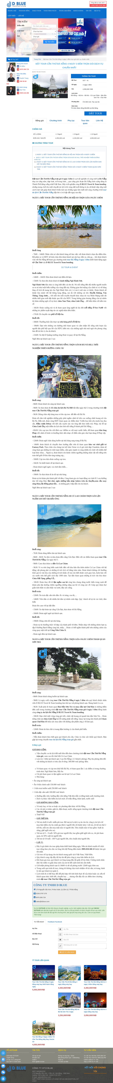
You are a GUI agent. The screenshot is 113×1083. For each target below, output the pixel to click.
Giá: (73, 89)
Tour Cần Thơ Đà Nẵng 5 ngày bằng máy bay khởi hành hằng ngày (43, 984)
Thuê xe (60, 1059)
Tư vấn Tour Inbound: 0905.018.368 (95, 1057)
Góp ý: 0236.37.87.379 (91, 1061)
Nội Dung (35, 944)
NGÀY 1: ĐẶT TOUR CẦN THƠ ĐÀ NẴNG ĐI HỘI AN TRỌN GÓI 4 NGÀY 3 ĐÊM (66, 154)
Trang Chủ (12, 11)
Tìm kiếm (49, 42)
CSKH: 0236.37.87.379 (91, 1059)
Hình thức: (75, 106)
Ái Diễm (21, 66)
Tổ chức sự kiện (63, 1061)
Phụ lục (71, 121)
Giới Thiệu (12, 16)
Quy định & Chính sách (13, 1061)
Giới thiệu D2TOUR (12, 1056)
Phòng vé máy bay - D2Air (66, 1056)
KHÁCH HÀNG (78, 11)
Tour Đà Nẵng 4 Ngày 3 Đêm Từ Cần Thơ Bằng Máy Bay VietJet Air (43, 1039)
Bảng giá (40, 121)
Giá (18, 36)
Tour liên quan (85, 122)
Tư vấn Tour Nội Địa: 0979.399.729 (95, 1056)
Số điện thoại (37, 934)
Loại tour (20, 31)
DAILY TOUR (36, 11)
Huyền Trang (22, 78)
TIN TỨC (89, 11)
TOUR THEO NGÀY (50, 11)
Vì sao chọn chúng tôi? (13, 1059)
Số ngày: (74, 84)
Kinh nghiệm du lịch (38, 1061)
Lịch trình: (75, 93)
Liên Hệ (21, 16)
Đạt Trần (21, 90)
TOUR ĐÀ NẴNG (24, 11)
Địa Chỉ (34, 939)
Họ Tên (34, 928)
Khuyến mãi (36, 1057)
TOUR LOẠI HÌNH (65, 11)
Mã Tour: (74, 80)
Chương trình (56, 121)
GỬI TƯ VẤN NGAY (67, 952)
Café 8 (34, 1059)
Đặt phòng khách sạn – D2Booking (68, 1057)
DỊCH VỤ (97, 11)
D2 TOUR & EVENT (69, 267)
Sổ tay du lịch (36, 1056)
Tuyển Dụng (10, 1057)
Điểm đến (20, 25)
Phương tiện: (75, 101)
